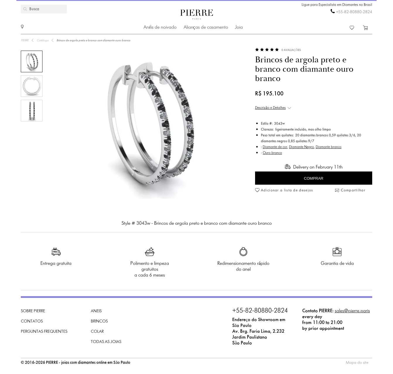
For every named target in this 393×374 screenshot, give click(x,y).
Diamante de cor (275, 147)
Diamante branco (328, 147)
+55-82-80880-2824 (354, 12)
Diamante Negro (301, 147)
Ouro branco (272, 153)
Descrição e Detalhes (270, 108)
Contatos (32, 321)
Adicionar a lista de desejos (287, 190)
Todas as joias (106, 342)
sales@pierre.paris (352, 311)
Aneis (96, 311)
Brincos (99, 321)
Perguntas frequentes (44, 332)
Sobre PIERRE (33, 311)
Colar (97, 332)
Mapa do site (357, 363)
